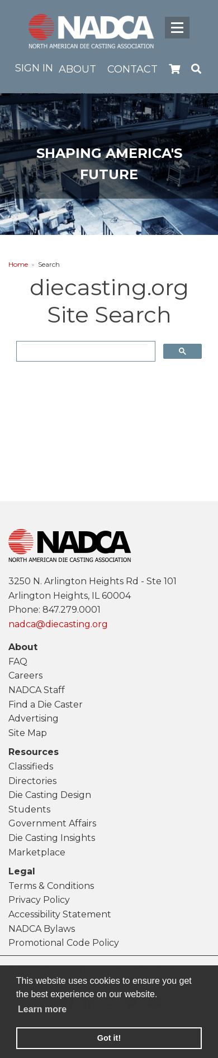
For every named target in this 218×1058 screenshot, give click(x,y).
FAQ (17, 661)
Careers (25, 675)
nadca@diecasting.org (58, 624)
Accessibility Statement (59, 914)
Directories (32, 781)
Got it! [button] (109, 1037)
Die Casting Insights (51, 838)
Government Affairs (52, 823)
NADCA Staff (36, 690)
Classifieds (30, 766)
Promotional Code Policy (63, 942)
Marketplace (36, 852)
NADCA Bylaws (41, 929)
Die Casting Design (49, 795)
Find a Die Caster (45, 704)
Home (18, 264)
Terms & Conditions (51, 886)
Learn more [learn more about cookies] (42, 1009)
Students (29, 809)
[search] (85, 351)
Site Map (27, 733)
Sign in (34, 68)
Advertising (33, 718)
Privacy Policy (39, 900)
